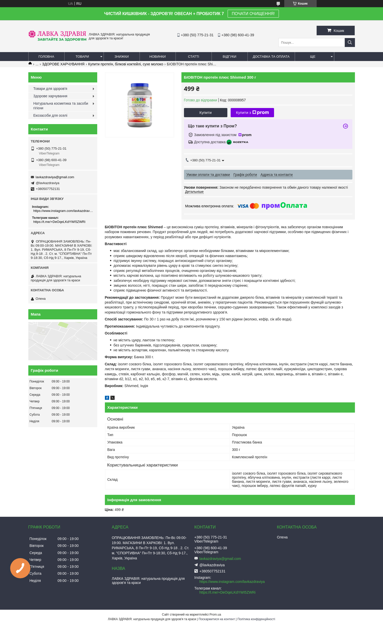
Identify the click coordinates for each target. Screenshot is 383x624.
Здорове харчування (50, 96)
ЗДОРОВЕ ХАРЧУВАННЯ (63, 64)
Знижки (122, 56)
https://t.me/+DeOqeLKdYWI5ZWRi (59, 222)
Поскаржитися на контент (217, 619)
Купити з (252, 112)
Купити (206, 112)
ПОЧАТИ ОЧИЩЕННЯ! (253, 13)
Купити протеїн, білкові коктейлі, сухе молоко (125, 64)
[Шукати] (350, 42)
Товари (82, 56)
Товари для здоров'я (50, 89)
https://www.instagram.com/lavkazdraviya (63, 211)
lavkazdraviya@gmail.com (55, 177)
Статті (193, 56)
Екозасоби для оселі (50, 115)
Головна (46, 56)
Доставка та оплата (271, 56)
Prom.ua (215, 614)
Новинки (158, 56)
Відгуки (229, 56)
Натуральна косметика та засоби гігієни (60, 105)
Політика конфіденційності (256, 619)
